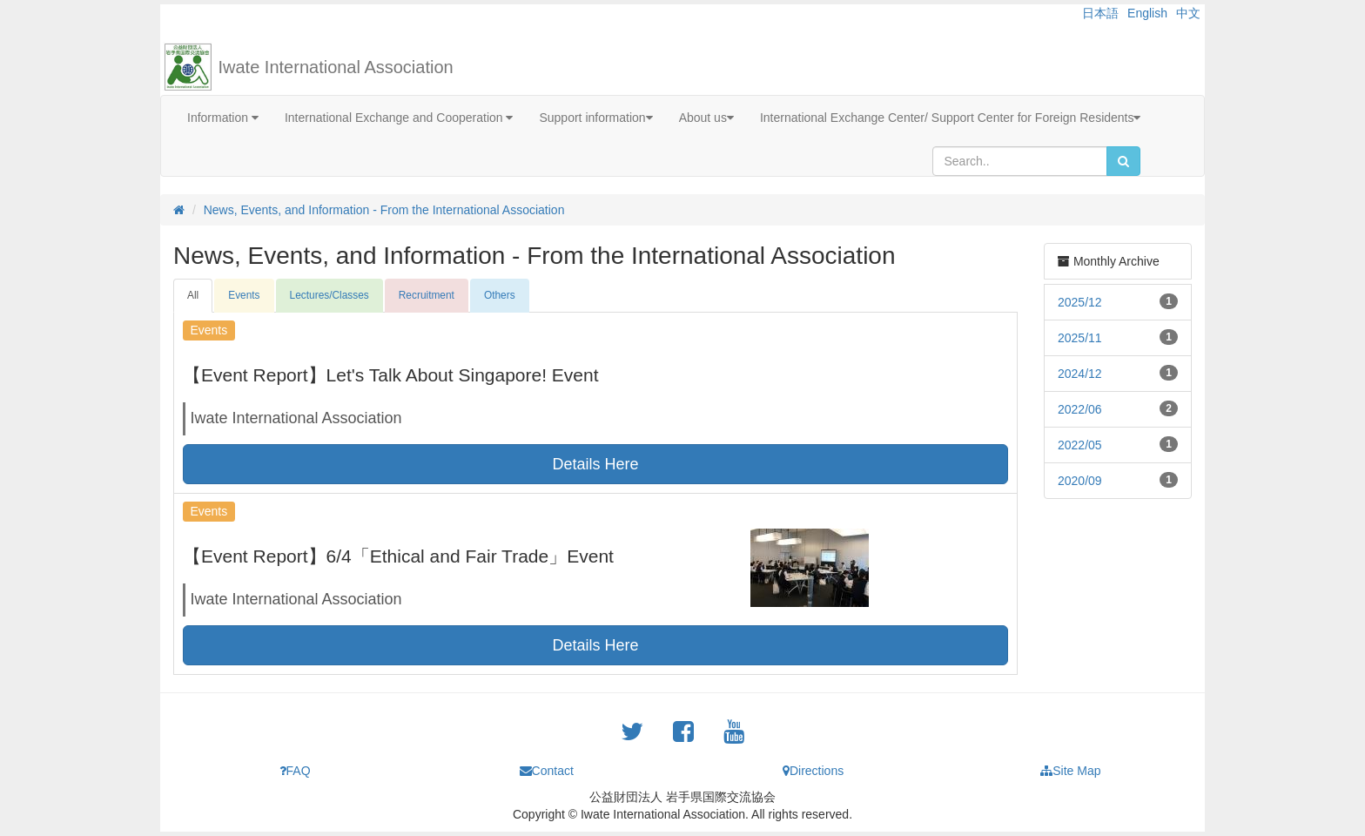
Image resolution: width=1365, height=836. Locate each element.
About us (706, 118)
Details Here (595, 464)
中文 (1188, 13)
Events (243, 295)
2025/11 (1080, 338)
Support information (595, 118)
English (1147, 13)
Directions (813, 771)
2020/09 (1080, 481)
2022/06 (1080, 409)
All (192, 295)
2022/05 (1080, 445)
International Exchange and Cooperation (399, 118)
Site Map (1070, 771)
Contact (547, 771)
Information (223, 118)
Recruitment (426, 295)
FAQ (295, 771)
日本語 (1100, 13)
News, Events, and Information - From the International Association (384, 210)
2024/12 (1080, 374)
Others (499, 295)
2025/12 (1080, 302)
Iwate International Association (336, 67)
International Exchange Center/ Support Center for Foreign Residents (950, 118)
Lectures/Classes (329, 295)
